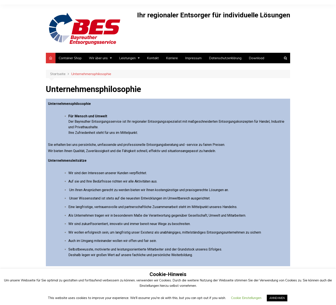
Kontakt (153, 58)
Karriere (172, 58)
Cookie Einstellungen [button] (246, 298)
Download (256, 58)
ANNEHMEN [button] (277, 298)
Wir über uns (98, 58)
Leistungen (127, 58)
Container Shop (70, 58)
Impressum (193, 58)
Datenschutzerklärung (225, 58)
